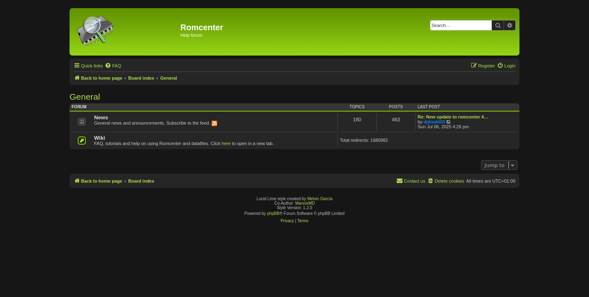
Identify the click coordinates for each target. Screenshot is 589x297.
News (101, 117)
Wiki (99, 138)
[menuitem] (113, 66)
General (85, 96)
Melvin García (320, 199)
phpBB (273, 213)
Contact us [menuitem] (410, 180)
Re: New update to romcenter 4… (453, 116)
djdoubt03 (434, 121)
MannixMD (305, 203)
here (226, 143)
